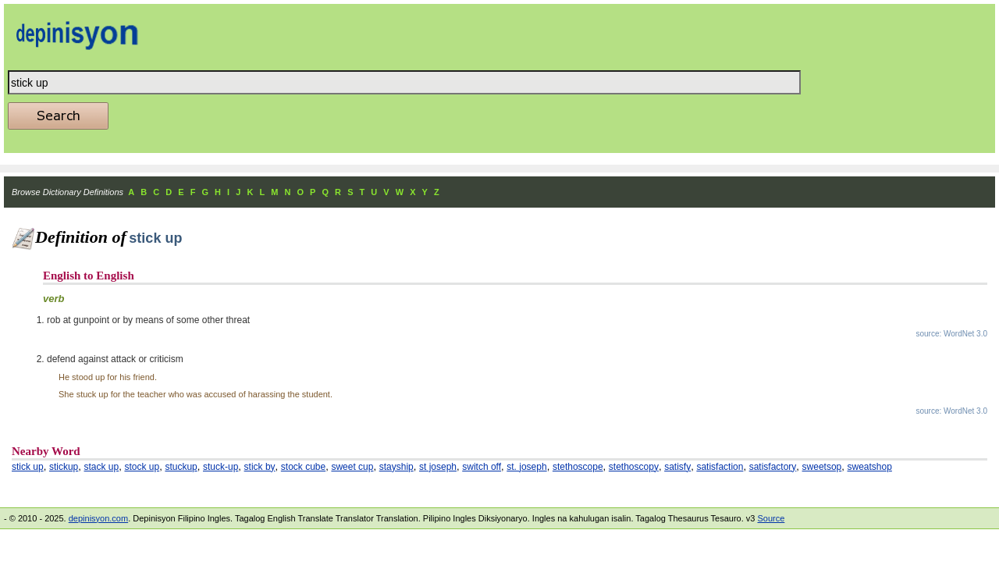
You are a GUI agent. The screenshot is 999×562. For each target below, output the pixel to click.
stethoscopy (634, 466)
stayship (396, 466)
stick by (260, 466)
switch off (481, 466)
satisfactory (773, 466)
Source (770, 518)
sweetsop (822, 466)
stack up (101, 466)
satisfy (677, 466)
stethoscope (578, 466)
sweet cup (352, 466)
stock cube (303, 466)
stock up (141, 466)
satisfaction (719, 466)
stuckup (181, 466)
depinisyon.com (98, 518)
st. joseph (526, 466)
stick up (28, 466)
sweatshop (870, 466)
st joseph (438, 466)
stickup (63, 466)
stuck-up (220, 466)
